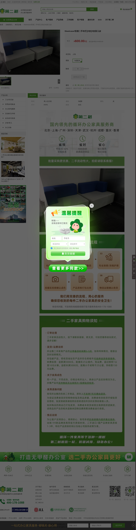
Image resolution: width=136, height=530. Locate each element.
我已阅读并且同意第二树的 (66, 248)
